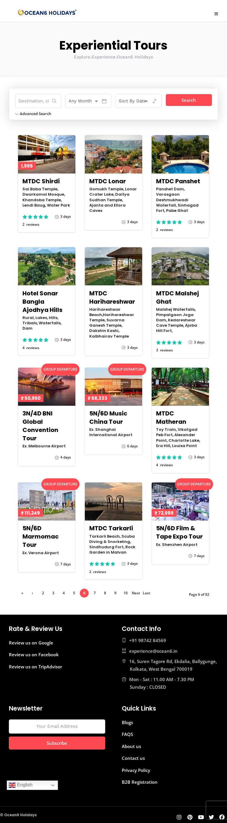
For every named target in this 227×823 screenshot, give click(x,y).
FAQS (127, 733)
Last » (146, 593)
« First (22, 593)
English (21, 785)
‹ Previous (32, 593)
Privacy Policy (136, 769)
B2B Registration (140, 781)
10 (126, 592)
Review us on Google (31, 642)
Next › (136, 593)
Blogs (127, 721)
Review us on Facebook (34, 654)
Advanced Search (33, 112)
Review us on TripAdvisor (35, 666)
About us (131, 745)
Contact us (133, 757)
